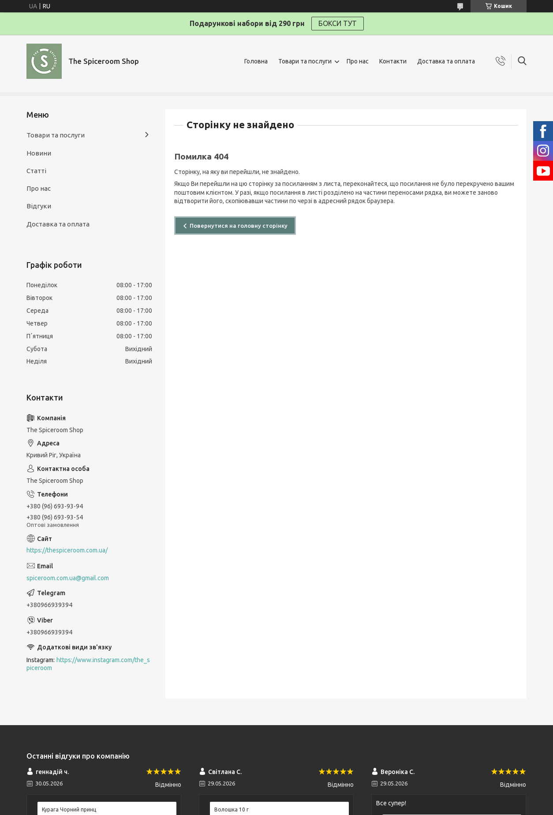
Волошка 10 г (231, 809)
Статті (36, 170)
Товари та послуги (305, 61)
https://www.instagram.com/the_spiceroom (88, 664)
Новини (38, 153)
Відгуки (38, 206)
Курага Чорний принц (69, 809)
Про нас (358, 61)
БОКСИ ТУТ (337, 23)
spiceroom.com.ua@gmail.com (67, 578)
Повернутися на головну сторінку (239, 225)
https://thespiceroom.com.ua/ (67, 550)
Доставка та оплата (446, 61)
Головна (256, 61)
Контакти (393, 61)
